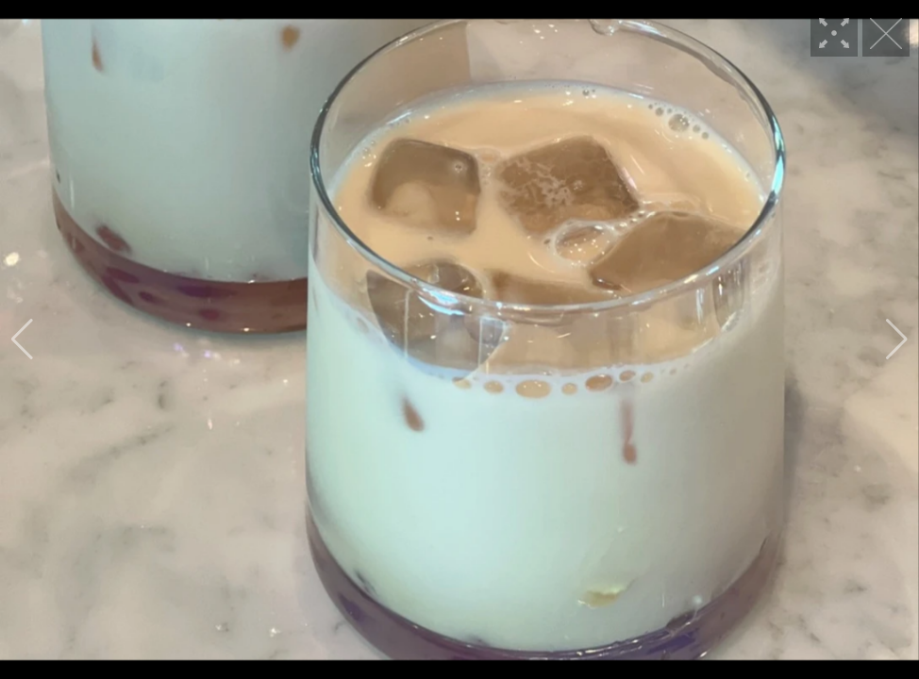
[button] (22, 339)
